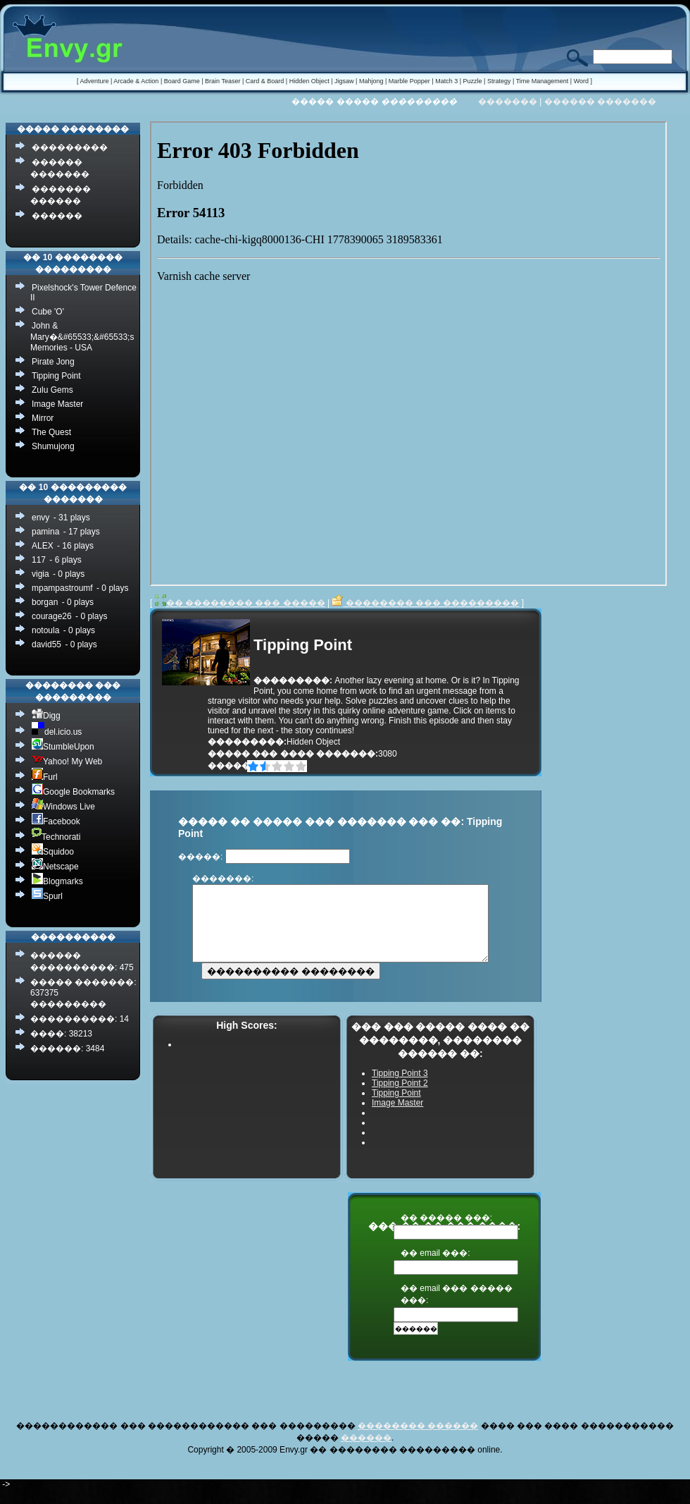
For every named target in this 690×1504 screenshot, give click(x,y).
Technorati (56, 836)
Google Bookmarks (73, 791)
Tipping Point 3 (400, 1088)
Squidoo (53, 851)
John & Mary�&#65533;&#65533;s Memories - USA (82, 337)
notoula (45, 630)
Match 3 (446, 81)
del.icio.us (57, 731)
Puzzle (472, 81)
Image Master (57, 404)
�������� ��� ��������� (425, 603)
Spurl (47, 896)
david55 (46, 644)
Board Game (182, 81)
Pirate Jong (53, 362)
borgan (45, 602)
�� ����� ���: (446, 1232)
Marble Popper (409, 81)
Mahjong (371, 81)
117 (39, 560)
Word (581, 81)
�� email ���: (435, 1268)
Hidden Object (309, 81)
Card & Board (265, 81)
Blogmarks (57, 881)
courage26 (52, 616)
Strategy (499, 81)
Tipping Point (56, 376)
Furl (45, 776)
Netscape (55, 866)
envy (40, 517)
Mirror (43, 418)
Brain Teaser (222, 81)
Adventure (94, 81)
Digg (46, 715)
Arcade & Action (135, 81)
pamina (45, 532)
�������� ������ (418, 1440)
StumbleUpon (63, 746)
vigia (40, 574)
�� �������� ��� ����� (240, 603)
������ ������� (600, 101)
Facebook (56, 821)
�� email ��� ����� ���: (457, 1309)
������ (57, 216)
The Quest (51, 432)
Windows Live (63, 806)
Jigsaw (344, 81)
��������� (70, 147)
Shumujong (53, 446)
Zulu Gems (52, 390)
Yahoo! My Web (67, 761)
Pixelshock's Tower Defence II (83, 292)
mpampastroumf (62, 588)
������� (507, 101)
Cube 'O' (48, 312)
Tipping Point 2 (400, 1098)
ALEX (43, 546)
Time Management (542, 81)
